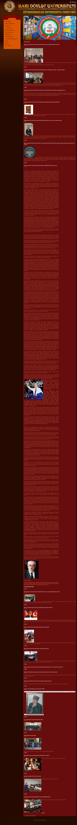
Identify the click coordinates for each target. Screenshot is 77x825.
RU (72, 2)
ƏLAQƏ (6, 43)
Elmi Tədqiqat (8, 45)
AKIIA (6, 41)
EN (75, 2)
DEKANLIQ (7, 25)
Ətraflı (25, 66)
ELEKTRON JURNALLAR (12, 38)
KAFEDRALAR (8, 34)
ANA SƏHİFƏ (8, 21)
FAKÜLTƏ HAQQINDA (10, 23)
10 (34, 815)
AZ (70, 2)
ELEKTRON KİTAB (9, 36)
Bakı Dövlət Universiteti (40, 820)
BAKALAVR (9, 27)
